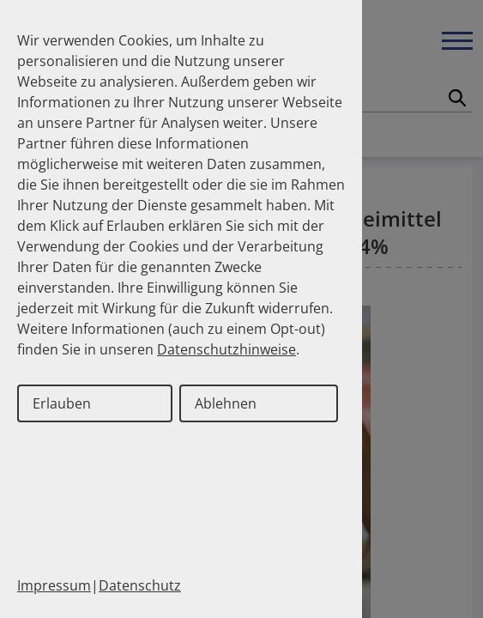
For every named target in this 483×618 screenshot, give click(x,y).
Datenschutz (140, 585)
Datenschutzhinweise (226, 349)
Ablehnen (226, 403)
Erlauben (62, 403)
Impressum (54, 585)
